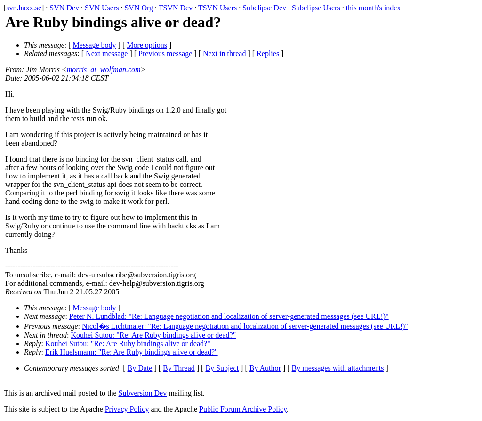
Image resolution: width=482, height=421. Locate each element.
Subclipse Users (316, 8)
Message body (94, 45)
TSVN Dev (176, 8)
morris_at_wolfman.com (104, 69)
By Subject (222, 368)
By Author (265, 368)
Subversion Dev (143, 393)
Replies (268, 53)
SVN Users (102, 8)
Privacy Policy (127, 409)
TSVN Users (217, 8)
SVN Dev (64, 8)
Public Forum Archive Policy (243, 409)
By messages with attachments (338, 368)
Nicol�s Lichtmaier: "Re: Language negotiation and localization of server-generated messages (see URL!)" (245, 326)
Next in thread (224, 53)
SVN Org (138, 8)
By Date (140, 368)
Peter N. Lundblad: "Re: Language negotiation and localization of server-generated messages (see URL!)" (229, 316)
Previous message (165, 53)
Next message (107, 53)
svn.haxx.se (23, 8)
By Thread (179, 368)
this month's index (373, 8)
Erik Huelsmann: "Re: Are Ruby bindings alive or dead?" (131, 352)
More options (147, 45)
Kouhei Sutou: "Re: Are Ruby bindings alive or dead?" (153, 335)
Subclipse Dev (264, 8)
